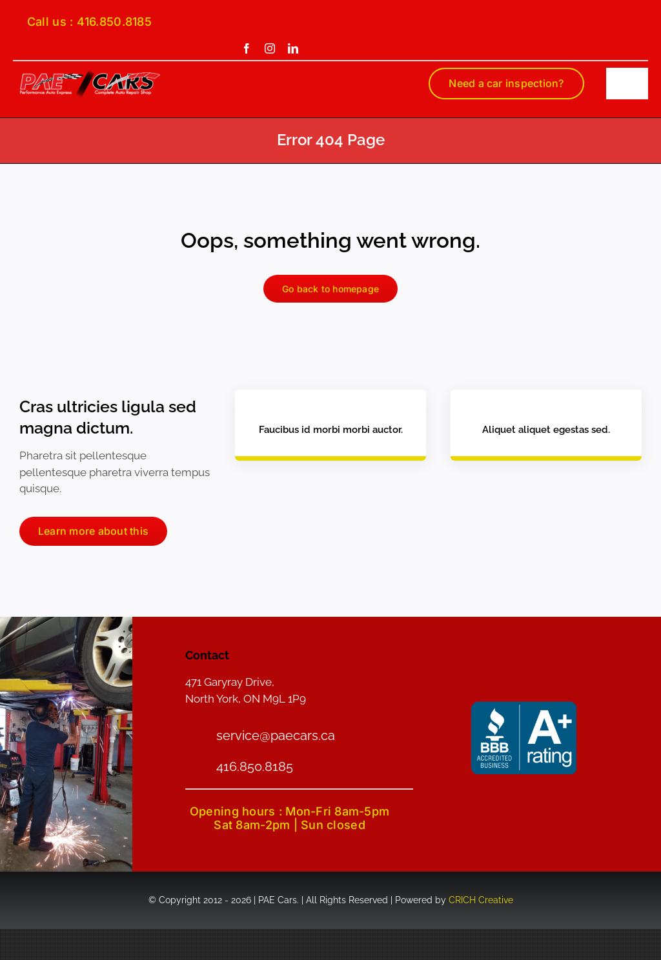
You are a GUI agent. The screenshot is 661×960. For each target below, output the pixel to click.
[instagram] (270, 48)
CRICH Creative (481, 900)
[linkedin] (293, 48)
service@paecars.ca (275, 735)
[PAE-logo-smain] (90, 74)
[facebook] (246, 48)
